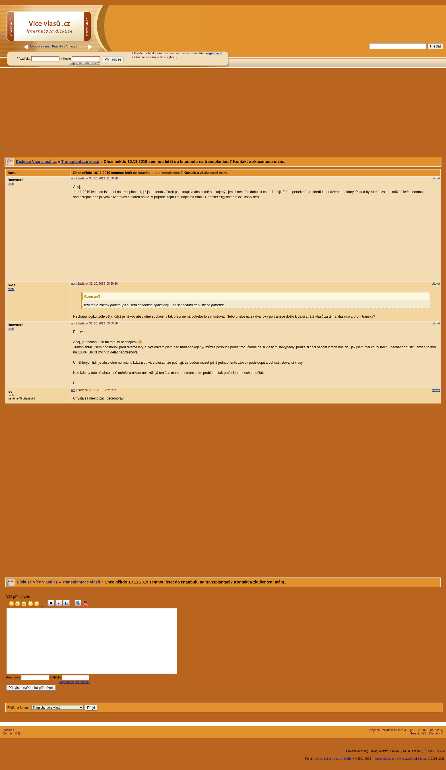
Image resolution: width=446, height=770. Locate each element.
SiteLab (422, 758)
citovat (436, 178)
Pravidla (57, 46)
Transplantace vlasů (80, 161)
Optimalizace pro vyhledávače (394, 758)
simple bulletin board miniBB (333, 758)
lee (10, 392)
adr (73, 178)
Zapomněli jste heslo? (84, 63)
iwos (11, 285)
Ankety (70, 46)
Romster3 (15, 180)
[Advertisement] (309, 55)
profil (11, 183)
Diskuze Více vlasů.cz (36, 161)
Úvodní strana (39, 46)
